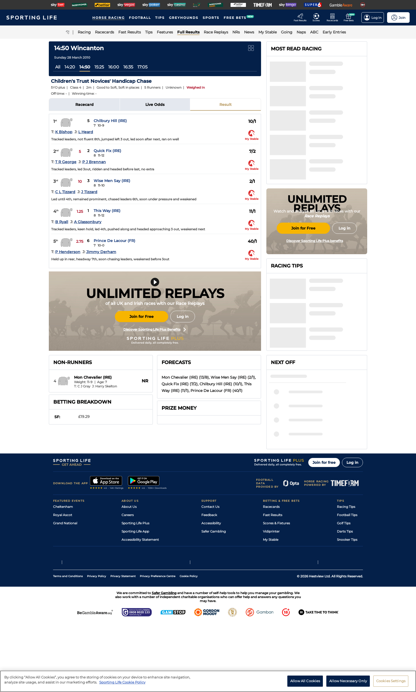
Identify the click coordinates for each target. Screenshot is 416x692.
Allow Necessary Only (348, 681)
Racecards (271, 558)
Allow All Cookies (305, 681)
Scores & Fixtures (276, 574)
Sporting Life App (135, 582)
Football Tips (347, 566)
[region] (208, 681)
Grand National (65, 574)
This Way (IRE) (107, 210)
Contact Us (210, 558)
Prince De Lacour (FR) (114, 240)
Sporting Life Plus (135, 574)
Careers (128, 566)
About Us (129, 558)
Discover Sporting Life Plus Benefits (154, 329)
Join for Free (141, 316)
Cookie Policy (189, 645)
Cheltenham (63, 558)
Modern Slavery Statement (143, 599)
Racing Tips (346, 558)
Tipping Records (350, 599)
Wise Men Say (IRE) (112, 180)
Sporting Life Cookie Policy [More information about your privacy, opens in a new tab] (122, 682)
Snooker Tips (347, 590)
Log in (183, 316)
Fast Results (272, 566)
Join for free (324, 513)
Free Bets (270, 599)
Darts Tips (345, 582)
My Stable (270, 590)
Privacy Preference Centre (157, 645)
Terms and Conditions (68, 645)
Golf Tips (343, 574)
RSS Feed (129, 607)
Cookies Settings (390, 681)
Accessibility (211, 574)
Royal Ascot (62, 566)
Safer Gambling (213, 582)
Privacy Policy (96, 645)
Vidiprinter (271, 582)
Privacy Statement (123, 645)
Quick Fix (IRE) (107, 150)
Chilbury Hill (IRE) (110, 120)
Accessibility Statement (140, 590)
